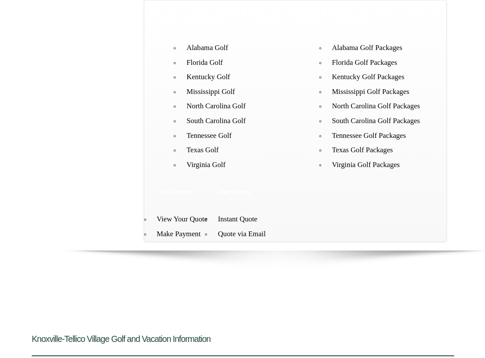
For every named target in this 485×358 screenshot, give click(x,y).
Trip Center (175, 191)
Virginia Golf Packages (366, 165)
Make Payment (179, 234)
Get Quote (235, 191)
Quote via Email (242, 234)
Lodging (308, 20)
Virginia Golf (206, 165)
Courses (270, 20)
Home (167, 20)
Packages (348, 20)
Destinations (207, 20)
